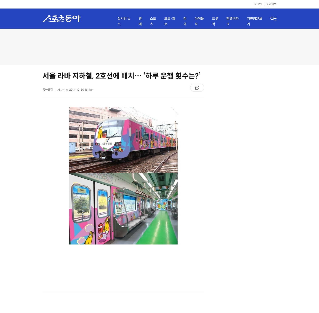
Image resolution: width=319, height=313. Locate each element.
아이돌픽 (199, 21)
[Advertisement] (159, 46)
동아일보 (271, 4)
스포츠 (153, 21)
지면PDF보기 (254, 21)
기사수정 (77, 90)
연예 (140, 21)
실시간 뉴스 (124, 21)
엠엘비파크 (232, 21)
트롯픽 (215, 21)
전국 (185, 21)
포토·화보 (169, 21)
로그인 (258, 4)
